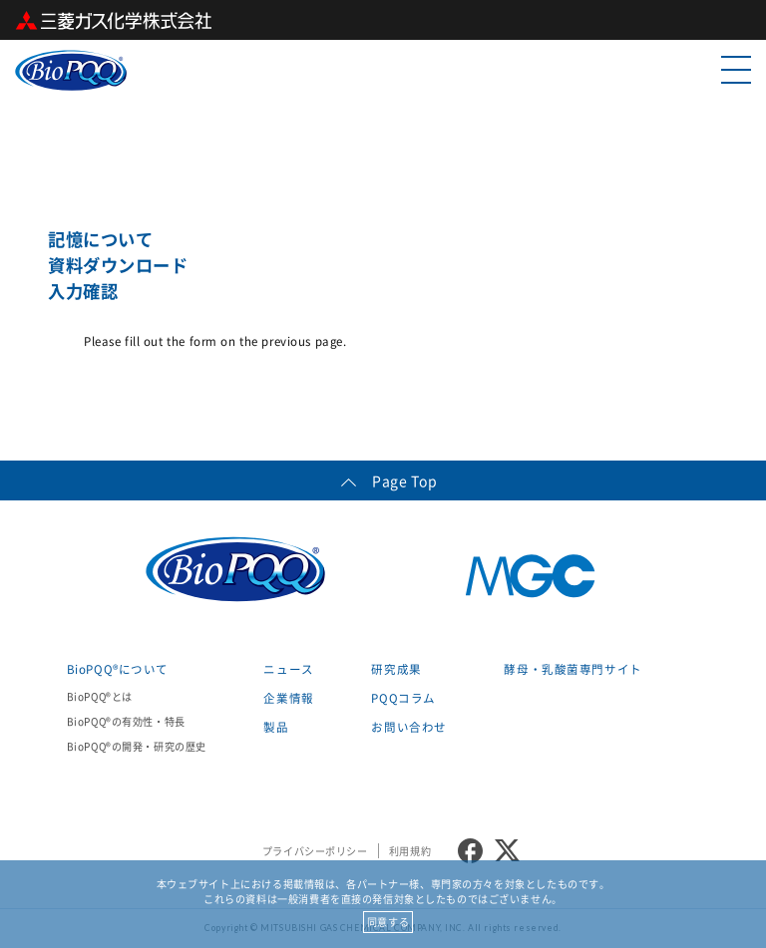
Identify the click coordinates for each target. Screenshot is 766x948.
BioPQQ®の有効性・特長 (126, 721)
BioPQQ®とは (100, 696)
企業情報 (288, 698)
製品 (275, 727)
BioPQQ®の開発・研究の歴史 (136, 746)
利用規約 (410, 850)
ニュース (288, 669)
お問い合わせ (408, 727)
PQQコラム (403, 698)
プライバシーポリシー (315, 850)
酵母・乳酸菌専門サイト (572, 669)
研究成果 (396, 669)
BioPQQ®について (118, 669)
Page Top (382, 480)
